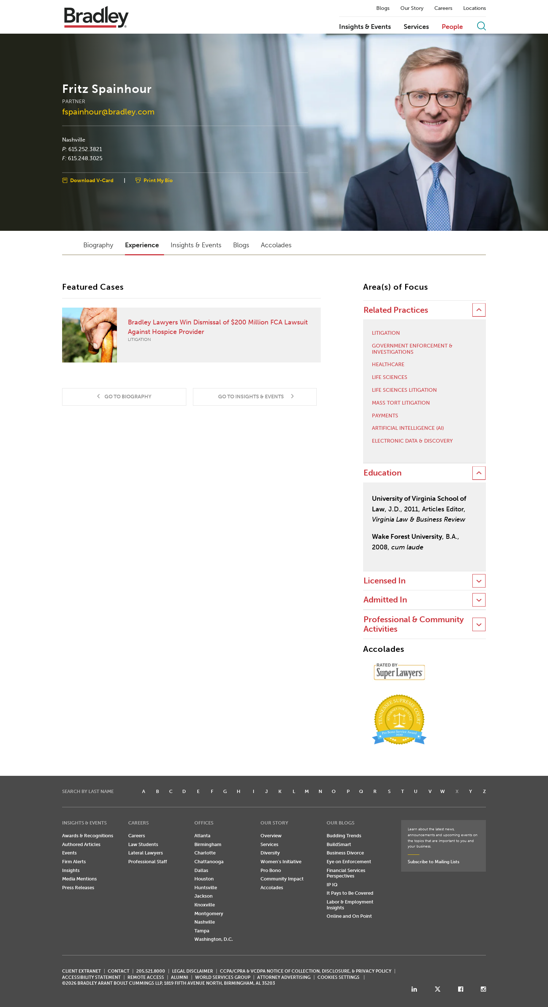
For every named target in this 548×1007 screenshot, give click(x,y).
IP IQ (332, 884)
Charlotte (205, 853)
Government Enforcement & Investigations (412, 349)
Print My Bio (158, 180)
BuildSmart (339, 844)
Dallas (201, 870)
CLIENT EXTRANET (81, 971)
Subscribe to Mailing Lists (433, 861)
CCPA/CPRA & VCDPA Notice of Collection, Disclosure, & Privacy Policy (305, 971)
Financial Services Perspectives (346, 873)
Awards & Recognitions (87, 835)
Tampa (201, 930)
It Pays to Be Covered (350, 893)
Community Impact (282, 879)
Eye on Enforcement (349, 861)
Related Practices (396, 310)
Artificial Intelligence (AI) (408, 428)
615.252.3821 (85, 149)
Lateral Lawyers (145, 853)
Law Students (143, 844)
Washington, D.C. (213, 939)
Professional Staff (147, 861)
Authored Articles (81, 844)
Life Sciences (389, 377)
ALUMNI (179, 977)
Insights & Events (365, 27)
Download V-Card (92, 180)
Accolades (271, 887)
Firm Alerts (74, 861)
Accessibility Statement (91, 977)
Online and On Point (349, 916)
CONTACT (118, 971)
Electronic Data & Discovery (412, 441)
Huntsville (205, 887)
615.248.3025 (85, 158)
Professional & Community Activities (414, 624)
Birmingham (207, 844)
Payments (385, 416)
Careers (443, 8)
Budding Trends (344, 835)
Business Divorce (345, 853)
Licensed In (385, 581)
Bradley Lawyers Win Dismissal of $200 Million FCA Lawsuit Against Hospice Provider (187, 335)
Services (416, 27)
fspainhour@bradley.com (108, 111)
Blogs (382, 8)
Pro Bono (270, 870)
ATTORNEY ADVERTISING (284, 977)
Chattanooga (209, 861)
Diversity (270, 853)
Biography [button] (98, 245)
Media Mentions (79, 879)
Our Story (411, 8)
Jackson (203, 896)
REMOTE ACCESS (146, 977)
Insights (71, 870)
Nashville (73, 139)
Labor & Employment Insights (350, 904)
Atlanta (202, 835)
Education (383, 473)
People (452, 27)
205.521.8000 (150, 971)
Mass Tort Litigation (401, 403)
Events (69, 853)
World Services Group (222, 977)
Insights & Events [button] (196, 245)
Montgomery (208, 913)
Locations (474, 8)
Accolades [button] (276, 245)
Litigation (386, 333)
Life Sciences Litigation (404, 390)
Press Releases (78, 887)
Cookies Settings (338, 977)
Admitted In (385, 600)
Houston (204, 879)
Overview (271, 835)
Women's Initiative (280, 861)
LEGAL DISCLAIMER (192, 971)
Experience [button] (142, 245)
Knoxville (204, 905)
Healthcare (388, 365)
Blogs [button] (241, 245)
